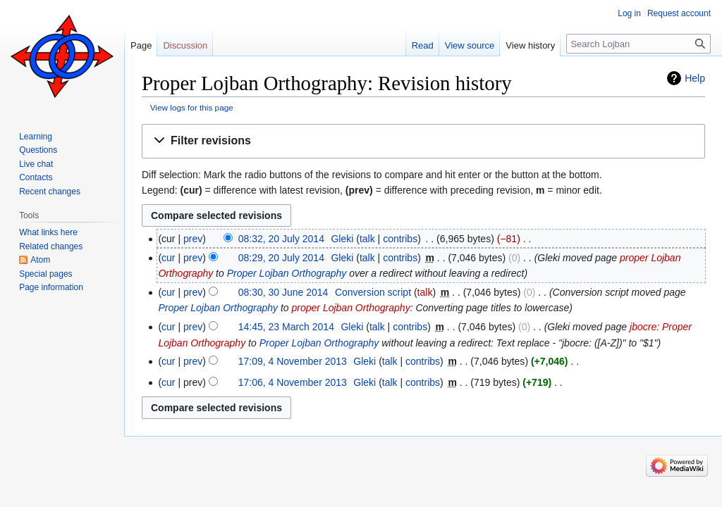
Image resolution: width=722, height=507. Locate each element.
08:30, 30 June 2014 (283, 292)
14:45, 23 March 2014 (286, 326)
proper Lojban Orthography (351, 307)
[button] (423, 141)
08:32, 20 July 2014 (281, 238)
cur (168, 257)
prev (192, 238)
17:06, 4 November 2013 (292, 382)
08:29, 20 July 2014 (281, 257)
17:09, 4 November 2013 (292, 361)
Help (695, 78)
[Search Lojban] (638, 44)
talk (367, 238)
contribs (400, 238)
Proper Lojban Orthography (287, 273)
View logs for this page (191, 107)
